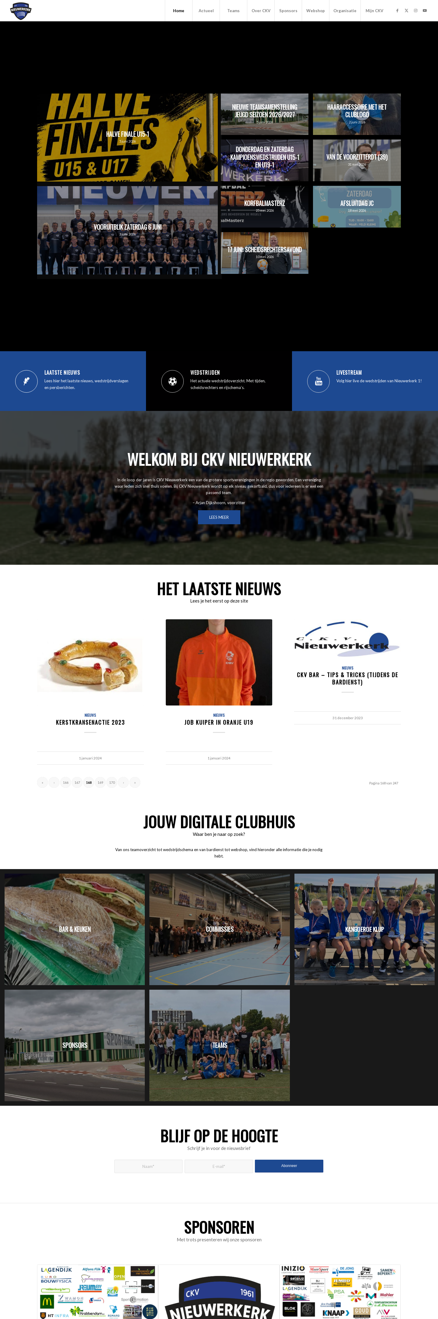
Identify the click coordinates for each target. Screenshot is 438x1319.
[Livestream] (318, 381)
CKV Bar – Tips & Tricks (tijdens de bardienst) (347, 678)
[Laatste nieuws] (26, 381)
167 (77, 782)
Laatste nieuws (62, 372)
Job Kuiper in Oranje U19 (218, 722)
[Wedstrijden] (172, 381)
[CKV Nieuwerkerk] (21, 10)
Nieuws (90, 715)
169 (100, 782)
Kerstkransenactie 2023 (90, 722)
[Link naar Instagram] (415, 10)
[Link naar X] (406, 10)
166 (65, 782)
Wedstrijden (205, 372)
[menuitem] (178, 10)
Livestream (349, 372)
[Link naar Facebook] (397, 10)
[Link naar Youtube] (424, 10)
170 (112, 782)
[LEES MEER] (219, 517)
